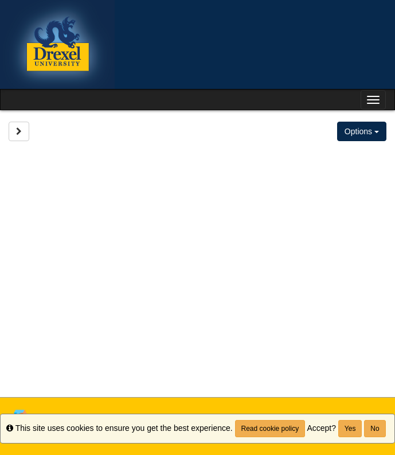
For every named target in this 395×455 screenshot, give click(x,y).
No (374, 429)
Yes (350, 429)
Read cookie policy (270, 429)
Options (362, 131)
